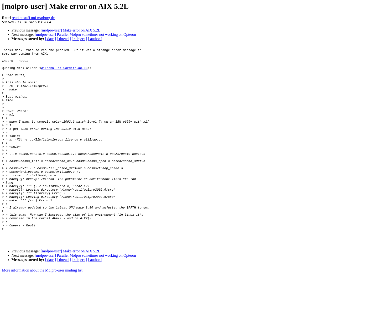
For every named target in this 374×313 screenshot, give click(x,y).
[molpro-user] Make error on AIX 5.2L (70, 30)
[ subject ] (79, 39)
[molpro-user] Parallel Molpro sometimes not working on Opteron (85, 34)
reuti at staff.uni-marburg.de (33, 18)
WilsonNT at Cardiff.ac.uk (64, 72)
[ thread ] (64, 39)
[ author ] (95, 39)
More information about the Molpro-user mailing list (42, 309)
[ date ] (50, 39)
